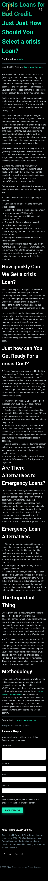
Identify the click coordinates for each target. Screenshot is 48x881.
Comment (6, 745)
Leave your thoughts (33, 67)
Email (4, 774)
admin (20, 59)
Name (4, 763)
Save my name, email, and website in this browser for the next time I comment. (20, 801)
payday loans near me (26, 720)
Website (5, 785)
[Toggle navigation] (40, 10)
